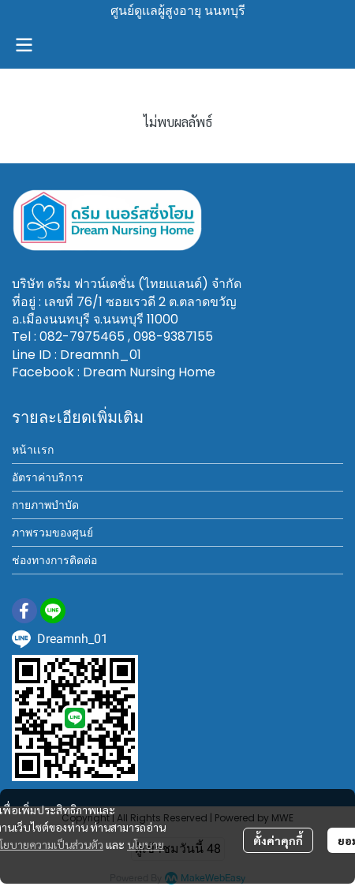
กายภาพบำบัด (45, 505)
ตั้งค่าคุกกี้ (278, 840)
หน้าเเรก (33, 450)
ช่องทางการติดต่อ (54, 560)
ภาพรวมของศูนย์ (52, 532)
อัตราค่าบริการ (48, 477)
